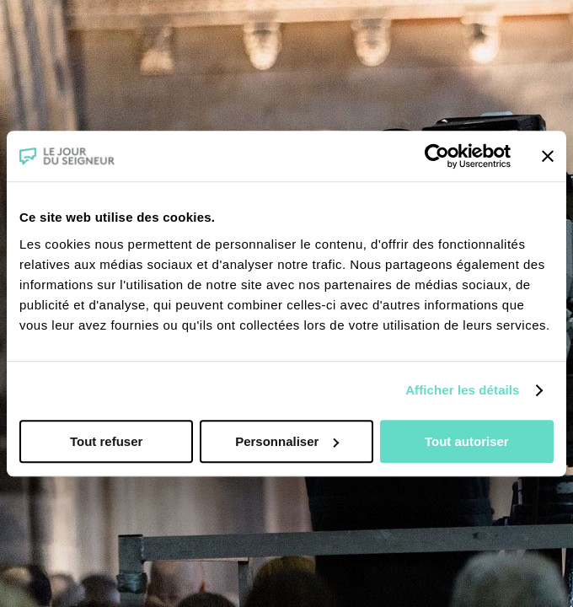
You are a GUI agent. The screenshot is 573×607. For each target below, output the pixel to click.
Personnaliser (287, 441)
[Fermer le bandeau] (548, 156)
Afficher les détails (462, 390)
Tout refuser (106, 441)
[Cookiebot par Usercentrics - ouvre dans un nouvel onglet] (437, 156)
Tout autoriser (467, 441)
